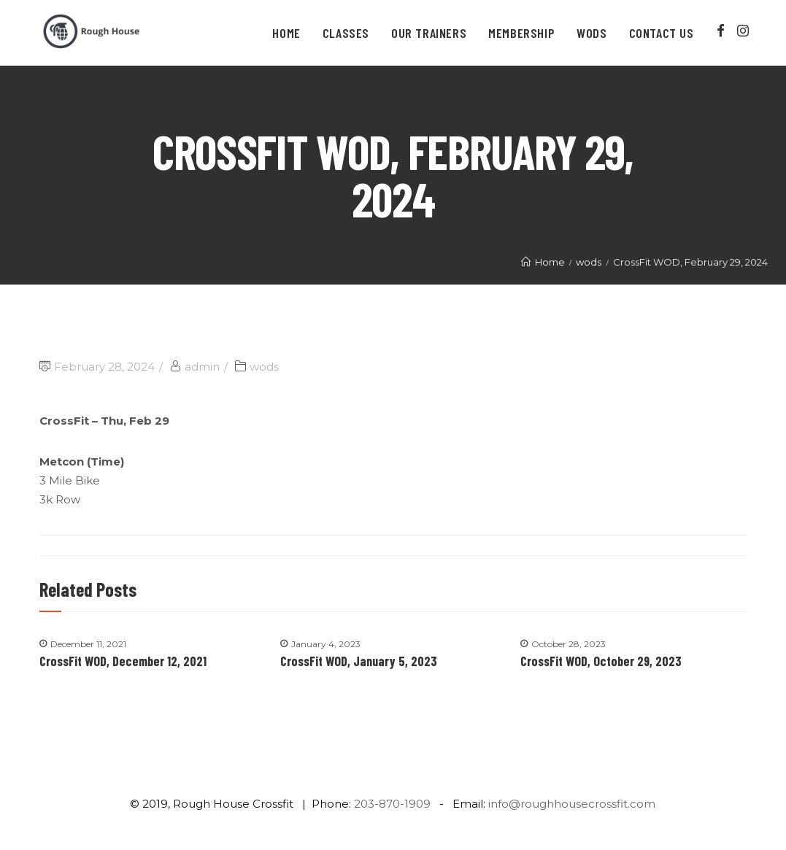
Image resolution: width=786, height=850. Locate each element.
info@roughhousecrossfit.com (571, 804)
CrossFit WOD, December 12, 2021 (123, 661)
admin (202, 367)
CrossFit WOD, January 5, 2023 (358, 661)
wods (264, 367)
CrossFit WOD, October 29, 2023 (601, 661)
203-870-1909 (392, 804)
